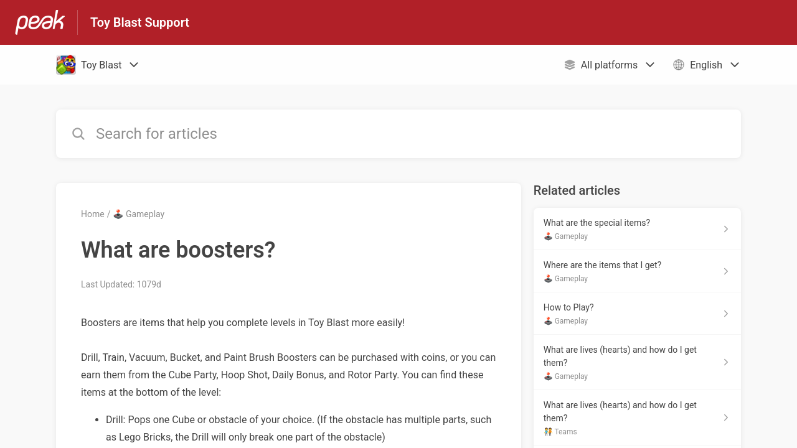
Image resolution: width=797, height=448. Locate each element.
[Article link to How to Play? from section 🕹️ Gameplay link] (637, 313)
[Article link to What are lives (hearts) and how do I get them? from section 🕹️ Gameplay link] (637, 362)
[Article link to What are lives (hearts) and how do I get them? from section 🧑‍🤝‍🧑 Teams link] (637, 418)
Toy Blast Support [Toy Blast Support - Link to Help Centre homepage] (139, 22)
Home (93, 214)
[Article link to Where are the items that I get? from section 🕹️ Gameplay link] (637, 271)
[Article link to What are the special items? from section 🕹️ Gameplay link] (637, 229)
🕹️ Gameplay (138, 214)
